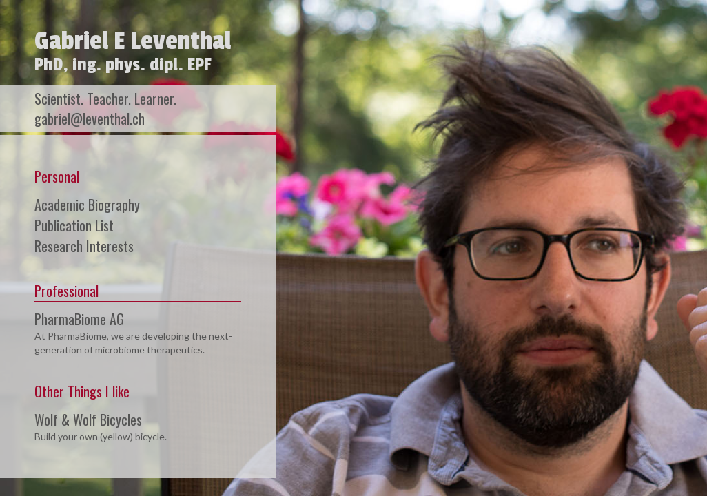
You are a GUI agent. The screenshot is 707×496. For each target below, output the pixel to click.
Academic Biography (87, 204)
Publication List (74, 225)
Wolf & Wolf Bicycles (88, 419)
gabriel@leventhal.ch (89, 118)
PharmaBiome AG (79, 319)
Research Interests (84, 246)
